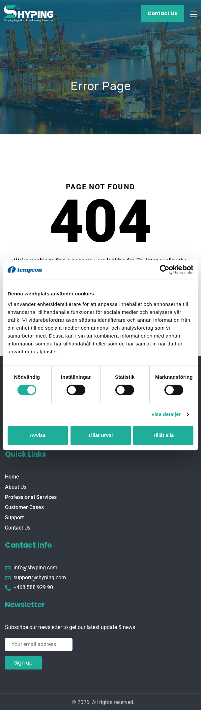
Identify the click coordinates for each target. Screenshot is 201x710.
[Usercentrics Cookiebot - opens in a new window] (164, 270)
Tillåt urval (100, 435)
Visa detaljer (166, 414)
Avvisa (38, 435)
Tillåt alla (163, 435)
